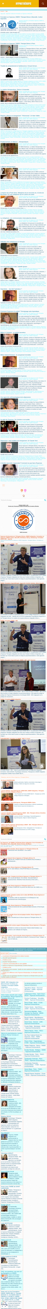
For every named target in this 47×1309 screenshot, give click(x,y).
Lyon (20, 187)
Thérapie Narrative (39, 40)
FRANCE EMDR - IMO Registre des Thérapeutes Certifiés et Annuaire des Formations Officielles (23, 504)
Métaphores (28, 235)
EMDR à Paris (3, 82)
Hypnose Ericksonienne (6, 37)
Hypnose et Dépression (11, 457)
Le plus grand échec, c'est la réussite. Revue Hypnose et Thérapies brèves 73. (22, 934)
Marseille (32, 39)
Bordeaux (2, 104)
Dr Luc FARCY (3, 232)
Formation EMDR (30, 34)
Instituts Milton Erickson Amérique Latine (15, 413)
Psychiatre (32, 136)
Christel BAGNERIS (7, 1069)
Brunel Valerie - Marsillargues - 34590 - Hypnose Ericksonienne (35, 1017)
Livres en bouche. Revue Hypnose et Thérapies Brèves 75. (17, 904)
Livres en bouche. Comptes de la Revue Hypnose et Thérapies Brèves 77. (21, 875)
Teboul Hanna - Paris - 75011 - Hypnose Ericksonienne (34, 1030)
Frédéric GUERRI (6, 1083)
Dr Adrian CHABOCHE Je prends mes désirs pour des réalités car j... (25, 886)
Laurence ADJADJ (23, 20)
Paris (15, 85)
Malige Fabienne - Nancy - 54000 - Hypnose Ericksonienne (35, 1045)
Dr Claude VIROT (37, 454)
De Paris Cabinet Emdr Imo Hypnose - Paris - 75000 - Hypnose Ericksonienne (33, 1035)
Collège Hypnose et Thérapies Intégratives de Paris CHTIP (14, 58)
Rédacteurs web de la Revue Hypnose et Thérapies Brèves (15, 776)
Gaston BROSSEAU (38, 211)
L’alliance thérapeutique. (8, 166)
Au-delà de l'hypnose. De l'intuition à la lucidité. (15, 418)
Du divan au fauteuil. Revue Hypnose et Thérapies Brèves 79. (17, 857)
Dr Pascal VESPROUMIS (7, 779)
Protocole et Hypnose (15, 436)
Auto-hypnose (8, 131)
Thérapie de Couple (29, 40)
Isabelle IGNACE (31, 283)
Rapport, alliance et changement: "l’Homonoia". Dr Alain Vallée (20, 115)
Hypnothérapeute (4, 83)
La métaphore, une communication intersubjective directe (18, 217)
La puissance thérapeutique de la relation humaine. (16, 955)
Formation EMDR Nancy (35, 58)
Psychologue (38, 39)
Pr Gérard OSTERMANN (35, 109)
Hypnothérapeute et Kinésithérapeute (21, 37)
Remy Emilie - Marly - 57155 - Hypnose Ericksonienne (34, 1002)
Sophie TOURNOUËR (15, 62)
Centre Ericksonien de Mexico (7, 411)
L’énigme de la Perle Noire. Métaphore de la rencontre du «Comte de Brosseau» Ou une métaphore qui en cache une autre (22, 193)
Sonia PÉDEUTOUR (7, 1170)
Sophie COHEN (11, 327)
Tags (6, 11)
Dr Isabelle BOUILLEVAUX (6, 34)
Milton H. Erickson (18, 136)
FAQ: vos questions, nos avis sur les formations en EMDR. (11, 1271)
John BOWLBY (9, 109)
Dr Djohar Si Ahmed (5, 433)
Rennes (39, 458)
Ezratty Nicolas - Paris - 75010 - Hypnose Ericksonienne (35, 1054)
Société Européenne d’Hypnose (17, 260)
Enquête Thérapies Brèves (10, 960)
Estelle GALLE (5, 1204)
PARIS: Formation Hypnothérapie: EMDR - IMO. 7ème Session (18, 658)
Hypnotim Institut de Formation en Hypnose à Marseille (26, 134)
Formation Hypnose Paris (24, 82)
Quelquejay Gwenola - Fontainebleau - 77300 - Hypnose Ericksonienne (35, 1063)
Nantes (12, 85)
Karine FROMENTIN (7, 1098)
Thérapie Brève (20, 40)
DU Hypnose (19, 132)
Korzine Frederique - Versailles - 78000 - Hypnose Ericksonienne (35, 998)
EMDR (15, 34)
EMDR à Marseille (8, 209)
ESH (5, 257)
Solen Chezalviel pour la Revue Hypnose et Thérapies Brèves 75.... (25, 916)
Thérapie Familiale (23, 86)
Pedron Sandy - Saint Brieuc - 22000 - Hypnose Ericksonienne (35, 1006)
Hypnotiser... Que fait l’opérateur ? (11, 288)
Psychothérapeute (4, 62)
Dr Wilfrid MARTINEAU (34, 157)
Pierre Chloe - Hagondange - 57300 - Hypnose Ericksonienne (35, 1040)
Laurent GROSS (26, 39)
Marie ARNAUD (26, 187)
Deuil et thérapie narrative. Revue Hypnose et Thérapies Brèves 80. (19, 847)
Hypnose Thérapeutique (9, 159)
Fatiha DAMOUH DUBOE (9, 1255)
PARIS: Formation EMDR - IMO (9, 542)
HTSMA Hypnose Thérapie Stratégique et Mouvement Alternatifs (19, 107)
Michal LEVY (5, 1052)
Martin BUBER (21, 109)
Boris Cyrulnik (9, 104)
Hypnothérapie (23, 4)
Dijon (1, 477)
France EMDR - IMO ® (29, 36)
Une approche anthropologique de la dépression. (15, 396)
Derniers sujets (4, 952)
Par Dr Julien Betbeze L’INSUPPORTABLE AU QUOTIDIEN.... (24, 867)
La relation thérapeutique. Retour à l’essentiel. (14, 89)
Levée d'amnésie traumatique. (10, 1015)
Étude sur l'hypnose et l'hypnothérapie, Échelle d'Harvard (17, 964)
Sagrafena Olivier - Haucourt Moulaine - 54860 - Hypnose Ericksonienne (34, 988)
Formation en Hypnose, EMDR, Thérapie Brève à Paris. (17, 43)
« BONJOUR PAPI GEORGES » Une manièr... (20, 849)
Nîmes (33, 235)
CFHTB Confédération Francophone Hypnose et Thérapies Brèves (28, 182)
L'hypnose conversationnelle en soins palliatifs (15, 962)
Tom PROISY (5, 1132)
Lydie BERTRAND (7, 1222)
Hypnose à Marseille (40, 36)
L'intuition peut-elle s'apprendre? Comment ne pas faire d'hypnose (21, 462)
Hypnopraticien (21, 184)
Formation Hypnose (24, 35)
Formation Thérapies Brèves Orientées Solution (11, 36)
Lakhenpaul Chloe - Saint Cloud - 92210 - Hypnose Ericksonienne (35, 993)
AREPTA (2, 81)
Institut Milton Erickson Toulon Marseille (27, 305)
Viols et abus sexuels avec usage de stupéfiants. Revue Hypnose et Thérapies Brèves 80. (11, 995)
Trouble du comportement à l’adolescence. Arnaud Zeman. (18, 66)
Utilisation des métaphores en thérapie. (12, 240)
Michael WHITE (28, 160)
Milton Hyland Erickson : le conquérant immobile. (15, 353)
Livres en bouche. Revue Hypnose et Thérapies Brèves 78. (17, 866)
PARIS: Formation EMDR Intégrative (10, 698)
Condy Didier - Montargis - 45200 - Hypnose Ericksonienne (35, 1026)
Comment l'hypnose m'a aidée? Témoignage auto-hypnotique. (19, 310)
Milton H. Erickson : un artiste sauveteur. (13, 331)
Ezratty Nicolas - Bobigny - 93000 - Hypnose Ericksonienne (35, 1049)
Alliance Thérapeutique (6, 182)
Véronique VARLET (7, 1152)
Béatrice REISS (6, 1115)
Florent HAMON (21, 34)
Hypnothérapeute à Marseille (27, 212)
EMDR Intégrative (23, 530)
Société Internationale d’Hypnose (34, 260)
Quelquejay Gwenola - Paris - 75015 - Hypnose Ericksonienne (35, 1058)
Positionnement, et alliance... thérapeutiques (14, 142)
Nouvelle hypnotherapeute (9, 956)
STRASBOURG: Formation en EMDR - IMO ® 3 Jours (15, 737)
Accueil (2, 11)
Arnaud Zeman (8, 81)
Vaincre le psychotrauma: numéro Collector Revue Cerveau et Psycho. (11, 1033)
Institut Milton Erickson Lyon (12, 187)
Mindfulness (25, 259)
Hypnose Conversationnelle (28, 133)
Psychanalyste (24, 436)
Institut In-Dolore (26, 61)
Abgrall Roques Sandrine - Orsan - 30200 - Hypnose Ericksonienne (35, 1073)
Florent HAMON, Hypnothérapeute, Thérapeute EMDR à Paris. (18, 801)
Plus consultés (13, 952)
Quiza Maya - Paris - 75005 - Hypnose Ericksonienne (34, 1068)
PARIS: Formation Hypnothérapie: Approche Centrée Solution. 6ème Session (22, 582)
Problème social (7, 958)
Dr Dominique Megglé (10, 132)
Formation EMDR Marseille (12, 35)
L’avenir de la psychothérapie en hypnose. (13, 375)
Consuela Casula (33, 255)
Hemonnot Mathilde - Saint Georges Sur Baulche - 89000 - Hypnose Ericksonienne (34, 1012)
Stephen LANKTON (14, 392)
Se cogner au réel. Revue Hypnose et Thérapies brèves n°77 (17, 884)
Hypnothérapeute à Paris (15, 83)
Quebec (34, 350)
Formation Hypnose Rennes (32, 456)
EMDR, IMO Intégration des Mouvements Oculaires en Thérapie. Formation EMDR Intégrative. (9, 983)
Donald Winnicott (9, 106)
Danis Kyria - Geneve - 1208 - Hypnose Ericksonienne (34, 1021)
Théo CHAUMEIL (12, 40)
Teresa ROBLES (4, 415)
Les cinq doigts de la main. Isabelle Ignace (13, 265)
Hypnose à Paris (35, 82)
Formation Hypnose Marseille (37, 35)
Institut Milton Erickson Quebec (18, 349)
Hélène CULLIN (6, 1239)
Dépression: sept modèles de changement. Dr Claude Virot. (19, 439)
